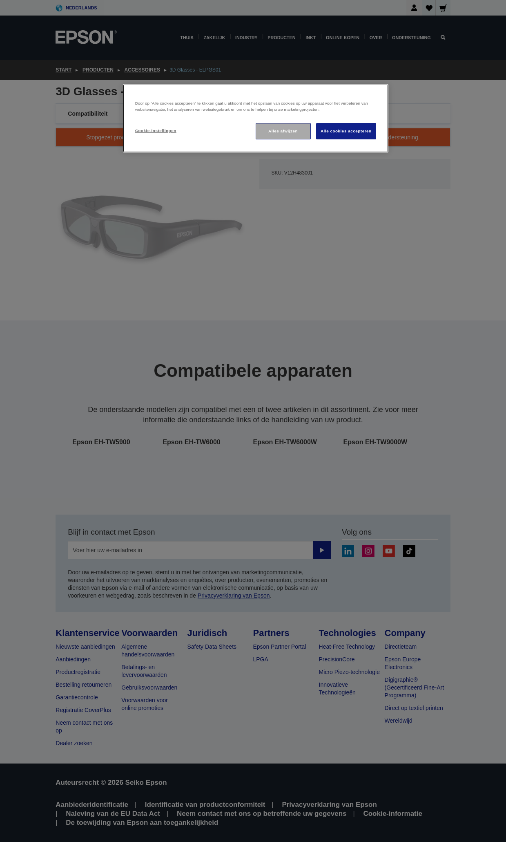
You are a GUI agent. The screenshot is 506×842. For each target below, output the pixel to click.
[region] (255, 118)
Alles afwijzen (283, 131)
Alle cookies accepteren (346, 131)
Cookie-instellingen (155, 130)
